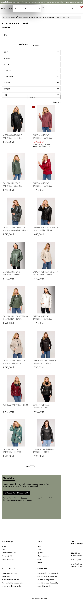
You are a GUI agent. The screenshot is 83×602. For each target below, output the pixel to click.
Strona (28, 468)
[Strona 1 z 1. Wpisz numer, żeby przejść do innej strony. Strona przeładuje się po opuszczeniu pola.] (32, 467)
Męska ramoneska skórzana (10, 581)
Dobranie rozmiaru (8, 560)
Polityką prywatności (25, 501)
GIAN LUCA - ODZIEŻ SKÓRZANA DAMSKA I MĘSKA (18, 17)
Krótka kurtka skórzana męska (11, 587)
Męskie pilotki (6, 577)
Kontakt (39, 547)
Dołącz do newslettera (16, 493)
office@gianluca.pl (76, 565)
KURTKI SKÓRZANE (48, 17)
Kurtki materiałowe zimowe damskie (48, 574)
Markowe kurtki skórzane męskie (12, 584)
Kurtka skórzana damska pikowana (47, 577)
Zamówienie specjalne (9, 554)
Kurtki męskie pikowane (9, 574)
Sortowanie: (57, 103)
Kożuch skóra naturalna (44, 587)
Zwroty (39, 560)
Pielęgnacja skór (7, 557)
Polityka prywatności (43, 557)
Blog (3, 550)
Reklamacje (40, 563)
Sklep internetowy (39, 599)
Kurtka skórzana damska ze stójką (47, 584)
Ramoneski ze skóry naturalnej (46, 581)
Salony (39, 550)
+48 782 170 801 (76, 567)
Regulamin (24, 499)
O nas (4, 547)
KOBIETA (38, 17)
